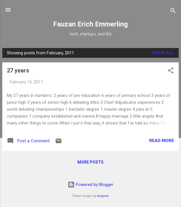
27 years (18, 70)
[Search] (173, 11)
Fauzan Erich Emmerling (90, 24)
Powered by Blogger (90, 184)
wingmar (103, 196)
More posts (90, 162)
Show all (162, 52)
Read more (161, 140)
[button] (170, 71)
